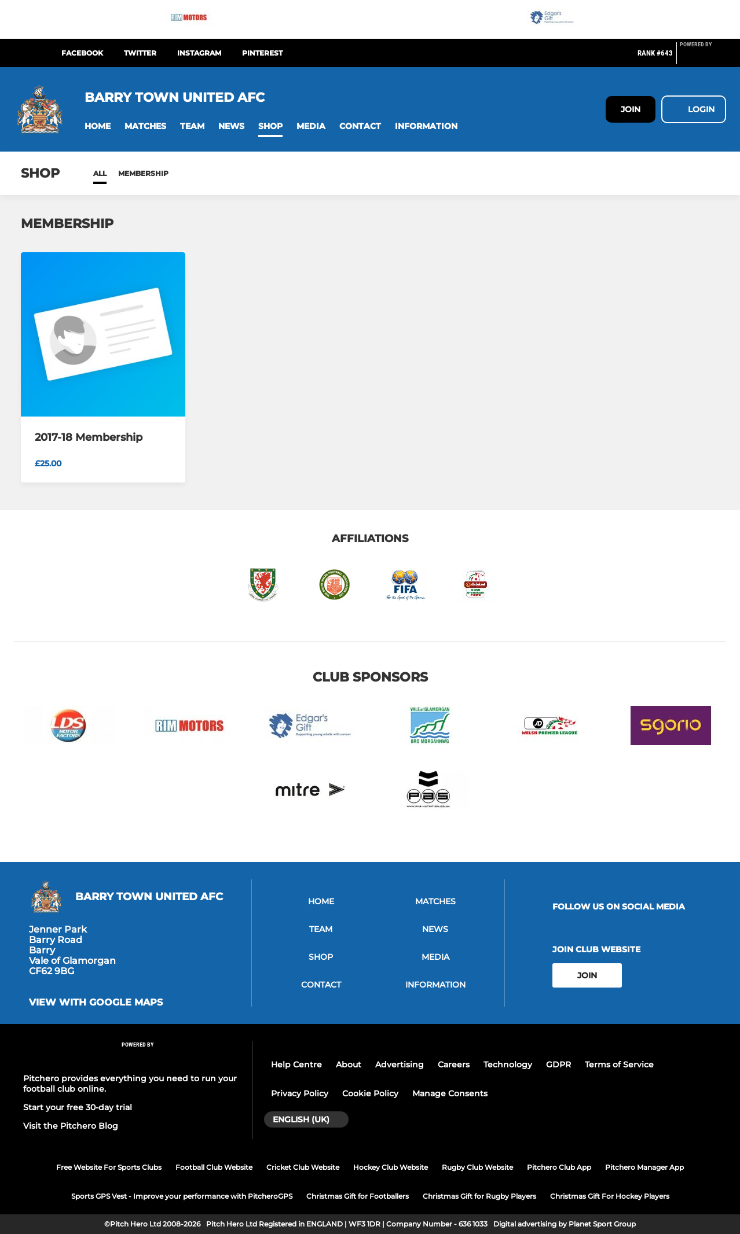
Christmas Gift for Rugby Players (479, 1196)
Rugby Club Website (477, 1167)
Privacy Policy (299, 1093)
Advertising (399, 1064)
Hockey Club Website (390, 1167)
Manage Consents (450, 1093)
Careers (454, 1064)
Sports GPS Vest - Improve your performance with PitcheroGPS (181, 1196)
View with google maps (96, 1003)
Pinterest (262, 53)
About (348, 1064)
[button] (98, 126)
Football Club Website (213, 1167)
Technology (507, 1064)
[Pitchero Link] (703, 58)
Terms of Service (619, 1064)
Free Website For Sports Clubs (109, 1167)
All (100, 173)
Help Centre (296, 1064)
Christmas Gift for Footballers (357, 1196)
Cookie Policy (370, 1093)
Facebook (82, 53)
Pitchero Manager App (644, 1167)
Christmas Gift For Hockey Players (609, 1196)
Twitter (140, 53)
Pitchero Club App (559, 1167)
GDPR (558, 1064)
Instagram (199, 53)
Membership (143, 173)
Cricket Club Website (302, 1167)
